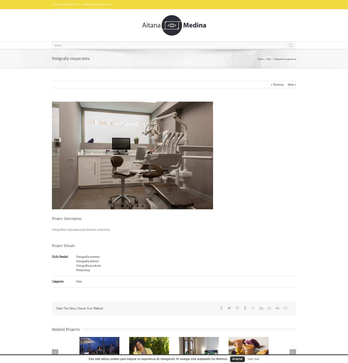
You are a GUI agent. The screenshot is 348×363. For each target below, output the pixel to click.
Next (291, 85)
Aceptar (237, 359)
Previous (278, 85)
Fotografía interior (87, 261)
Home (260, 59)
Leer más (253, 359)
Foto (269, 59)
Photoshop (83, 270)
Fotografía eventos (88, 257)
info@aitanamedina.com (97, 4)
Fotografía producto (88, 266)
